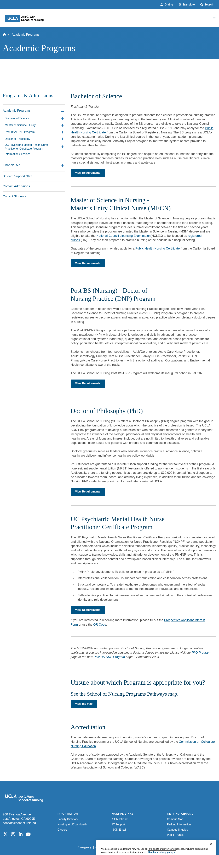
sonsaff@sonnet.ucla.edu (20, 823)
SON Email (119, 829)
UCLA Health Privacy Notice (160, 847)
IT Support (118, 824)
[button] (187, 4)
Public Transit (175, 834)
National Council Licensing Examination (123, 235)
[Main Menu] (214, 18)
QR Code (99, 624)
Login (184, 847)
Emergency (84, 847)
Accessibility (102, 847)
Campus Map (175, 819)
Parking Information (179, 824)
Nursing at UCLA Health (72, 824)
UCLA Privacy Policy (126, 847)
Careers (62, 829)
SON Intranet (120, 819)
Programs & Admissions (28, 95)
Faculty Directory (67, 819)
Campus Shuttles (177, 829)
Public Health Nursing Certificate (157, 248)
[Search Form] (207, 4)
